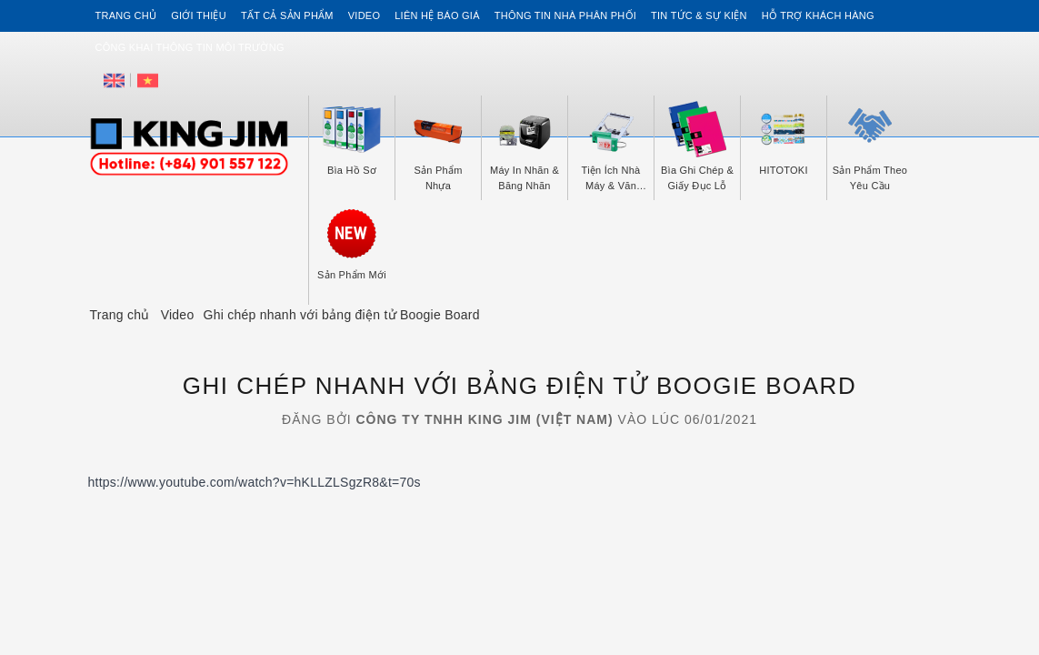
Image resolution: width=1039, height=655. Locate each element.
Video (364, 15)
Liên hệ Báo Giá (437, 15)
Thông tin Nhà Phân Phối (565, 15)
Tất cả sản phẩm (287, 15)
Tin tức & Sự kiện (699, 15)
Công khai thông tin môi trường (190, 47)
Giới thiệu (198, 15)
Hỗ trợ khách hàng (818, 15)
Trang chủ (126, 15)
